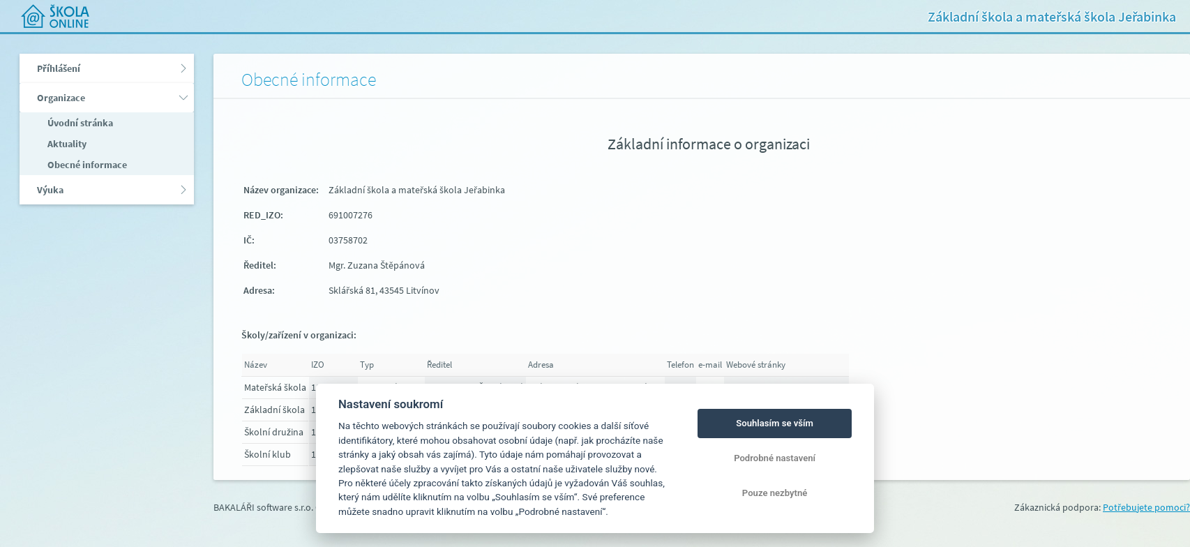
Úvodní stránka (79, 123)
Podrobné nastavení (774, 458)
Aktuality (65, 143)
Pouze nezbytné (775, 493)
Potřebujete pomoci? (1146, 507)
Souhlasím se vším (774, 423)
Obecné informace (86, 164)
